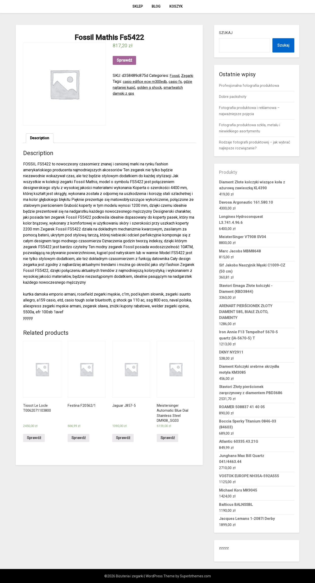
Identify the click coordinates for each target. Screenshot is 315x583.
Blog (156, 6)
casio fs (120, 87)
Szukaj (226, 33)
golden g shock (178, 87)
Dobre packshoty (232, 96)
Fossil (175, 75)
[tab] (40, 138)
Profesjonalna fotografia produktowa (249, 85)
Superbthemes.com (195, 576)
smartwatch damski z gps (135, 93)
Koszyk (176, 6)
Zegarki (119, 81)
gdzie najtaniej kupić (145, 87)
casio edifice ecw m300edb (161, 81)
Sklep (137, 6)
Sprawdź (124, 60)
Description (40, 138)
